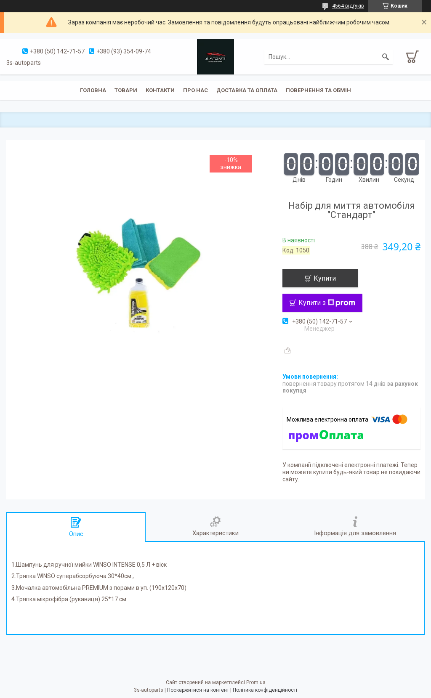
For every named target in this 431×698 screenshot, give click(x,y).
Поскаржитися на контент (198, 690)
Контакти (160, 90)
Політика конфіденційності (265, 690)
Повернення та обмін (318, 90)
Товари (125, 90)
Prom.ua (256, 682)
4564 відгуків (348, 6)
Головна (93, 90)
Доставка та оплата (246, 90)
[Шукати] (385, 57)
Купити (325, 278)
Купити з (326, 303)
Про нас (195, 90)
